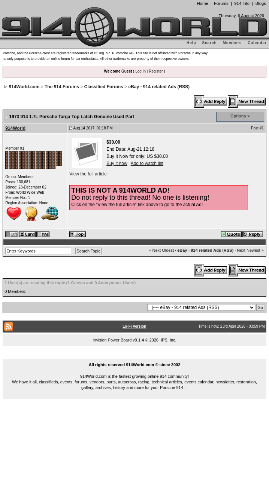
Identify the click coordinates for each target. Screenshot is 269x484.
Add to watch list (147, 163)
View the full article (88, 174)
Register (156, 71)
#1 (262, 128)
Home (202, 3)
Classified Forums (103, 86)
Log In (140, 71)
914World (15, 128)
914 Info (242, 3)
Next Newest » (250, 250)
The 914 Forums (62, 86)
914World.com (24, 86)
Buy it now (116, 163)
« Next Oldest (161, 250)
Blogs (261, 3)
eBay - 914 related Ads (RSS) (159, 86)
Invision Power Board (112, 340)
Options (238, 116)
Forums (221, 3)
